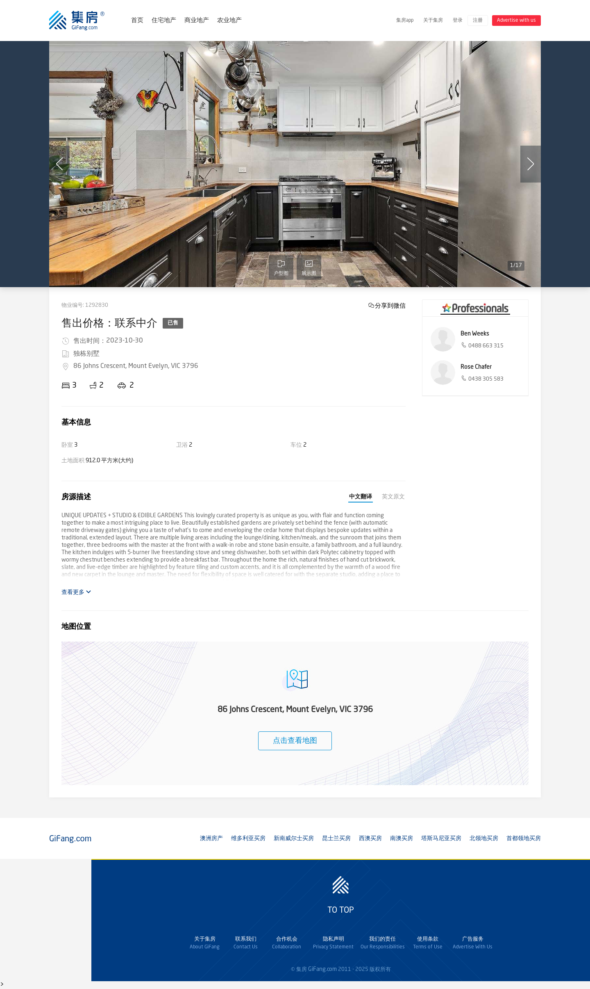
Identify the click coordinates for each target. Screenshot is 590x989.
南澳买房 (401, 838)
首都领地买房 (523, 838)
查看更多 (76, 592)
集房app (404, 20)
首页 (137, 21)
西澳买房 (370, 838)
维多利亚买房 (248, 838)
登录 (458, 20)
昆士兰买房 (336, 838)
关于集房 (433, 20)
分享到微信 (390, 305)
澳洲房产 (211, 838)
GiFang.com (322, 969)
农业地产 (229, 21)
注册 (478, 20)
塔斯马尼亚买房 (441, 838)
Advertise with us (516, 20)
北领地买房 (484, 838)
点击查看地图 (295, 741)
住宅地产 (164, 21)
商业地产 (196, 21)
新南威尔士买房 (294, 838)
